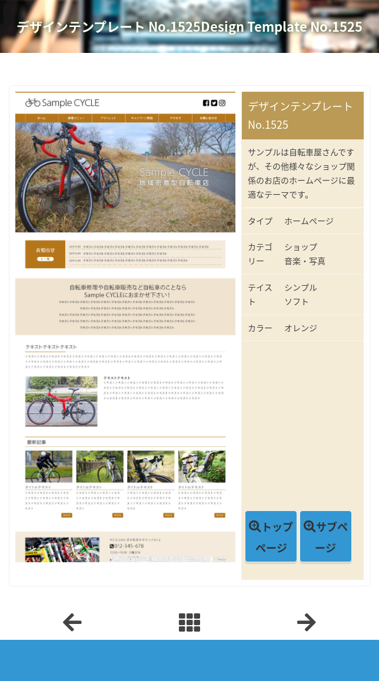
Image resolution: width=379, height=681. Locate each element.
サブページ (331, 537)
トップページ (274, 537)
